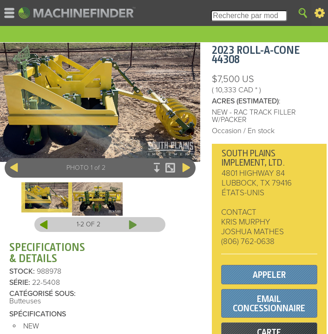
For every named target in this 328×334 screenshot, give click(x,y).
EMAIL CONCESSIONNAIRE (269, 304)
